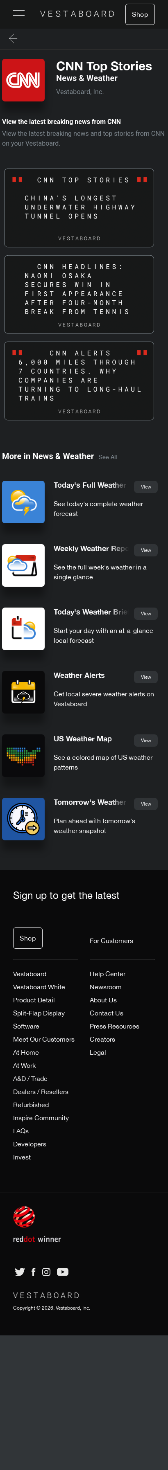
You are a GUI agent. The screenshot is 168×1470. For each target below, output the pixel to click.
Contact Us (106, 1013)
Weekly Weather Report (94, 548)
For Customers (111, 940)
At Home (26, 1052)
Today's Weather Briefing (97, 612)
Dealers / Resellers (40, 1091)
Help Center (107, 973)
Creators (102, 1039)
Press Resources (114, 1026)
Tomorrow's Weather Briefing (105, 802)
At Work (24, 1065)
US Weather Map (83, 738)
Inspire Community (41, 1117)
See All (108, 456)
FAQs (21, 1131)
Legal (98, 1052)
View (146, 487)
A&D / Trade (30, 1078)
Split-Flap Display (39, 1013)
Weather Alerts (79, 675)
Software (26, 1026)
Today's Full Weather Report (103, 485)
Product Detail (34, 1000)
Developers (29, 1144)
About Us (103, 1000)
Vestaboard (29, 973)
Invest (22, 1157)
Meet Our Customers (44, 1039)
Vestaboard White (39, 987)
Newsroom (106, 987)
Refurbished (31, 1104)
